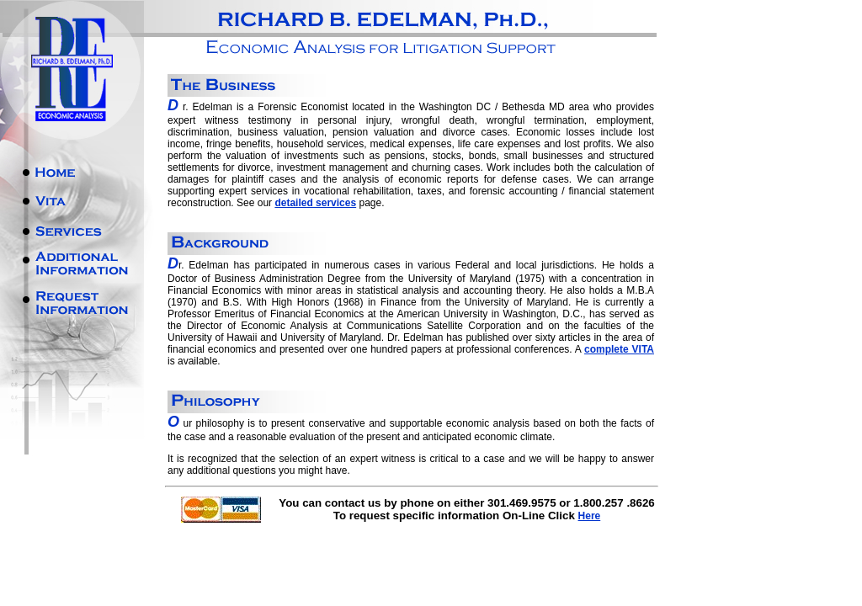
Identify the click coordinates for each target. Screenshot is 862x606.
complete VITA (619, 349)
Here (589, 516)
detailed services (315, 203)
